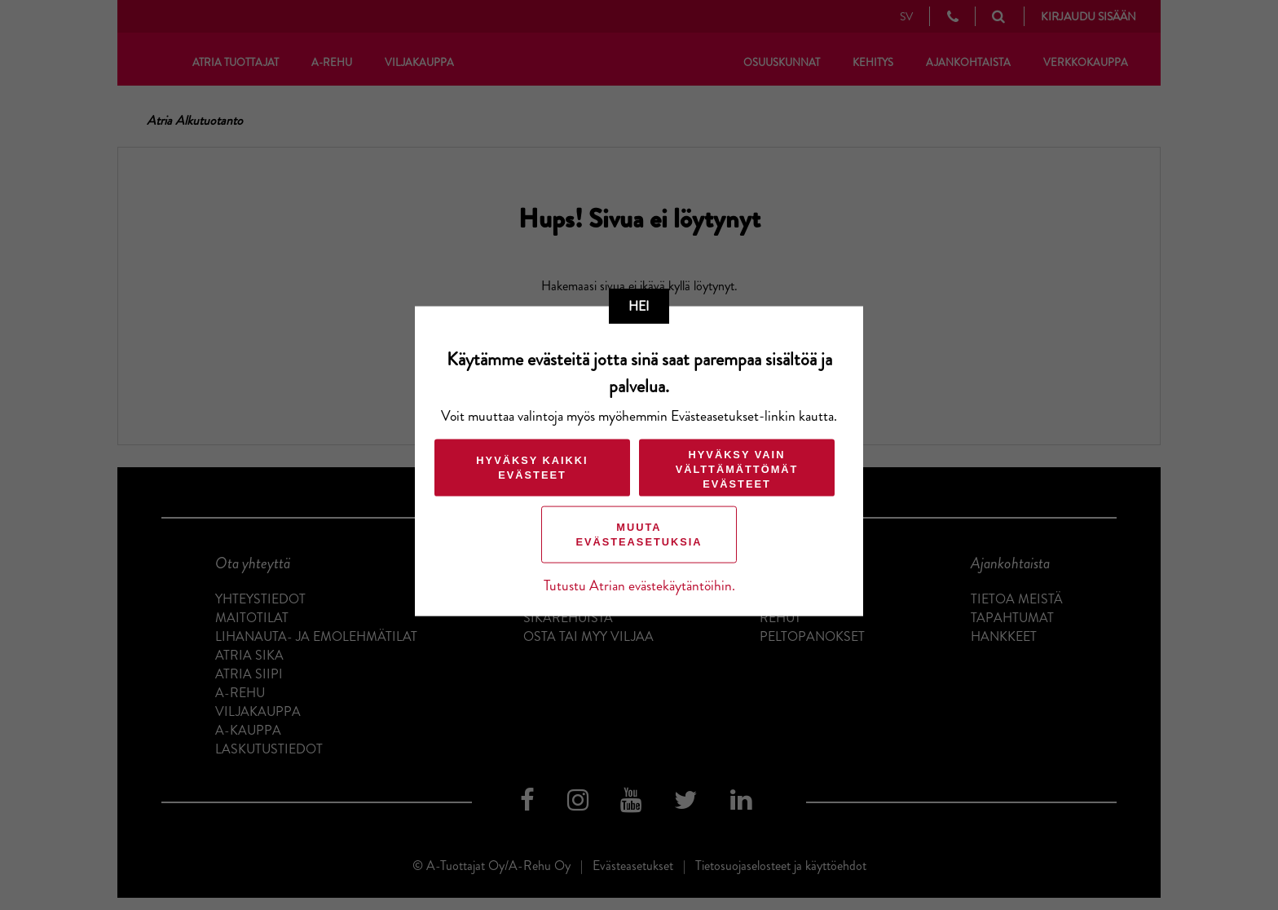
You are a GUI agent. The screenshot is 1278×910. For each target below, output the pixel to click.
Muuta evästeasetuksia (638, 534)
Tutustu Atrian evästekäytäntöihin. (639, 586)
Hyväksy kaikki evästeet (532, 467)
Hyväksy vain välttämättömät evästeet (737, 469)
